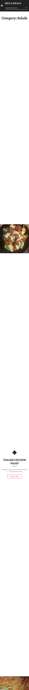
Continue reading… (16, 476)
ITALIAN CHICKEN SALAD (14, 461)
